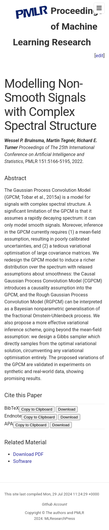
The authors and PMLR (65, 513)
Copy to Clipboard (36, 409)
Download (66, 409)
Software (22, 461)
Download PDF (28, 454)
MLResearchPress (59, 518)
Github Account (54, 504)
